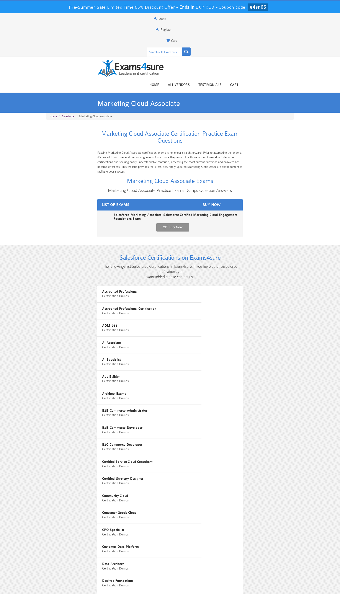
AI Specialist (143, 269)
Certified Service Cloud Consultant (159, 308)
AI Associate (59, 269)
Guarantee (89, 587)
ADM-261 (226, 250)
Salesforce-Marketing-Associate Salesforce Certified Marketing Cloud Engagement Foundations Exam (123, 171)
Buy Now (276, 174)
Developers (58, 367)
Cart (288, 35)
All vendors (233, 35)
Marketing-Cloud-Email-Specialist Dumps (273, 562)
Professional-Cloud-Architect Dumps (190, 562)
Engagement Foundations (237, 367)
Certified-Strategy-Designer (239, 308)
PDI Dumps (108, 568)
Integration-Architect (234, 406)
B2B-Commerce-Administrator (157, 289)
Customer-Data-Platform (68, 347)
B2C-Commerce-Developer (70, 308)
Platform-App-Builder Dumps (67, 570)
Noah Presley (168, 522)
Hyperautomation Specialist (70, 406)
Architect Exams (62, 289)
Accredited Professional (67, 250)
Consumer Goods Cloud (151, 328)
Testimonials (264, 35)
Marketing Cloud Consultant (239, 425)
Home (208, 35)
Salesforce (68, 74)
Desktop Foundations (234, 347)
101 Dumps (108, 561)
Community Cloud (63, 328)
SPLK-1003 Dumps (191, 568)
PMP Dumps (67, 561)
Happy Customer (168, 530)
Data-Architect (145, 347)
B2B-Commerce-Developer (239, 289)
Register (243, 18)
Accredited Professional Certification (161, 250)
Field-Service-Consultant (237, 386)
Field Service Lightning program (158, 386)
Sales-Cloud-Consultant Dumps (149, 562)
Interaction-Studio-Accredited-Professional (82, 425)
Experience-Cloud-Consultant (71, 386)
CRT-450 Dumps (232, 561)
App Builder (228, 269)
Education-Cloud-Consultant (154, 367)
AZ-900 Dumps (149, 568)
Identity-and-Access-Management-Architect (166, 406)
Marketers (142, 425)
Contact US (144, 587)
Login (266, 18)
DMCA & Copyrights (172, 587)
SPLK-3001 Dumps (232, 568)
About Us (68, 587)
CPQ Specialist (230, 328)
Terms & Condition (116, 587)
